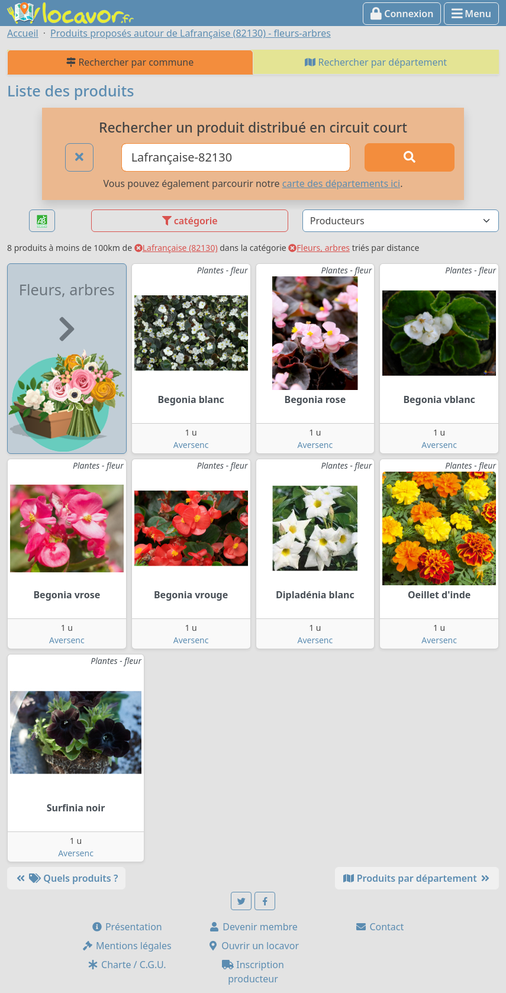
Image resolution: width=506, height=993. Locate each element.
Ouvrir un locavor (253, 945)
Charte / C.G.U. (126, 964)
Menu (471, 13)
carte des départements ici (341, 183)
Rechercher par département (376, 62)
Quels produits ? (66, 878)
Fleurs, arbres (319, 247)
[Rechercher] (410, 157)
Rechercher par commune (130, 62)
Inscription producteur (253, 971)
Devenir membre (253, 926)
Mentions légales (127, 945)
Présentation (126, 926)
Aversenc (191, 444)
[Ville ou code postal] (235, 157)
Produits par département (417, 878)
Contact (379, 926)
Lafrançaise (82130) (176, 247)
